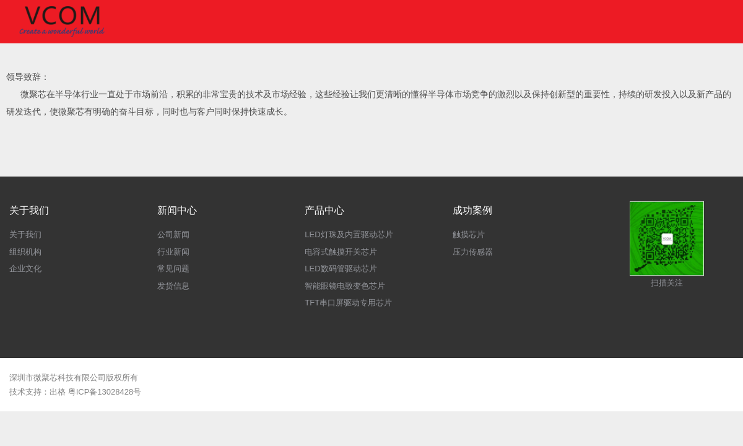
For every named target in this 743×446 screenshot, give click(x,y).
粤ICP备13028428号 (105, 391)
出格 (58, 391)
